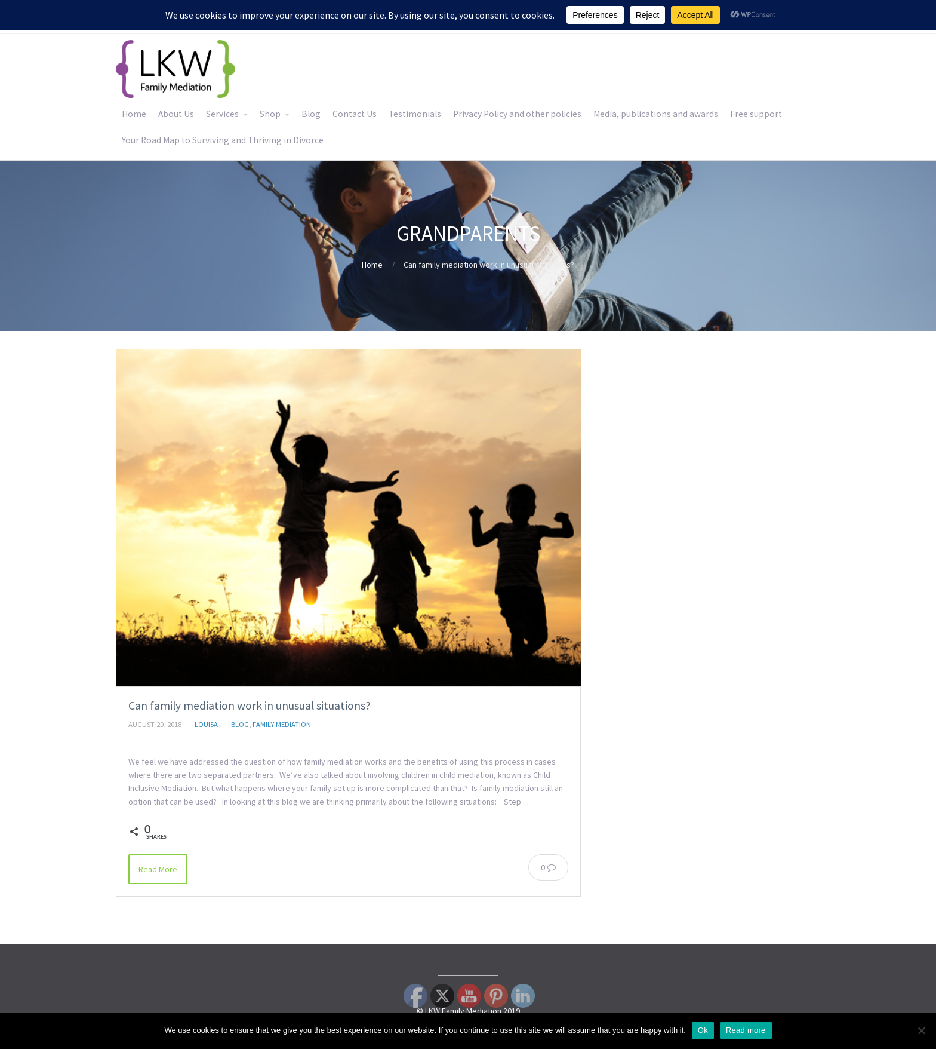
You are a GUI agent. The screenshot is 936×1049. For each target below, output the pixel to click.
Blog (311, 113)
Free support (756, 113)
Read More (157, 869)
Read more (746, 1030)
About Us (176, 113)
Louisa (206, 724)
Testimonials (415, 113)
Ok (703, 1030)
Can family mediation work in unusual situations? (249, 705)
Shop (270, 113)
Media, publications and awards (655, 113)
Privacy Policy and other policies (517, 113)
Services (222, 113)
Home (134, 113)
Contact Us (354, 113)
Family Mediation (282, 724)
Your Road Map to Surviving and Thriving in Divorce (223, 140)
